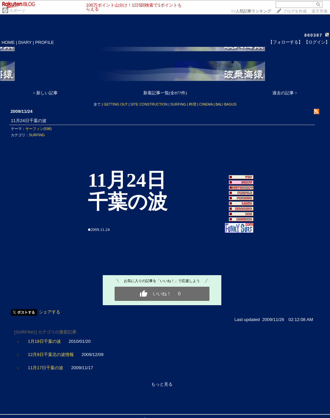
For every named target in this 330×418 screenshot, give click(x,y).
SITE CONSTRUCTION (148, 104)
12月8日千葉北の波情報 (51, 354)
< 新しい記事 (45, 92)
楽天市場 (319, 11)
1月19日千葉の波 (44, 341)
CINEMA (206, 104)
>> (251, 11)
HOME (8, 42)
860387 (313, 35)
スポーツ (17, 10)
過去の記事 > (284, 92)
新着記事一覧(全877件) (165, 92)
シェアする (49, 311)
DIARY (25, 42)
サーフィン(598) (38, 129)
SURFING (178, 104)
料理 (192, 104)
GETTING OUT (116, 104)
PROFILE (44, 42)
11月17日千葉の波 (46, 367)
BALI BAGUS (225, 104)
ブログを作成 (295, 11)
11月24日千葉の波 (28, 120)
